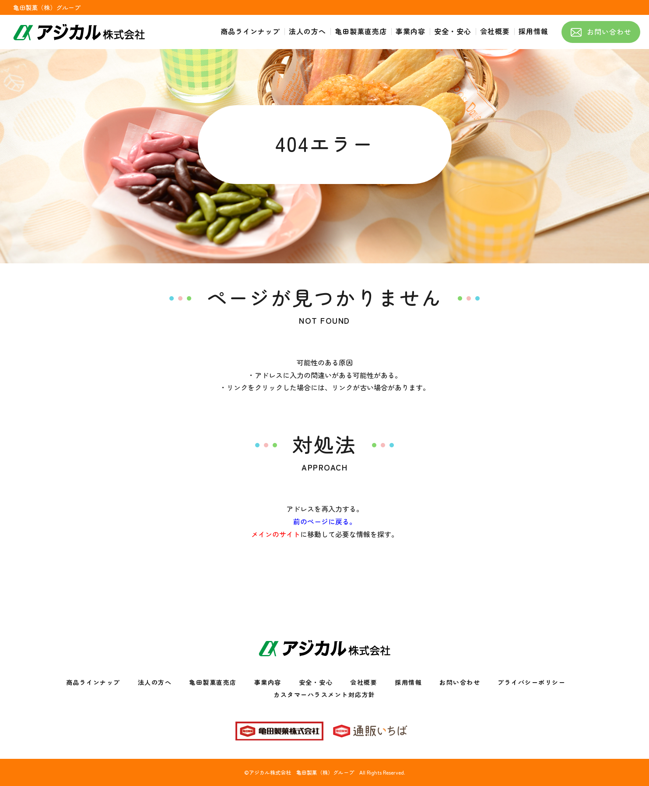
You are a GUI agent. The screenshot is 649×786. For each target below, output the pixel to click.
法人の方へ (155, 682)
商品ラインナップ (93, 682)
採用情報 (408, 682)
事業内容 (267, 682)
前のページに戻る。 (324, 521)
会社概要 (363, 682)
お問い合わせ (459, 682)
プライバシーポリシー (531, 682)
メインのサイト (275, 534)
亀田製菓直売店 (213, 682)
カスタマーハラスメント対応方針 (324, 694)
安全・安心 (316, 682)
